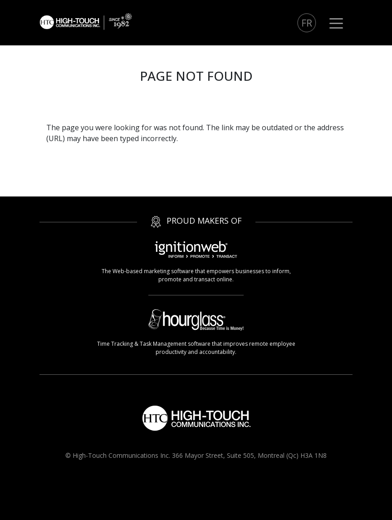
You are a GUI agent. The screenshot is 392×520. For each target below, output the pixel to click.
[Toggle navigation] (336, 22)
